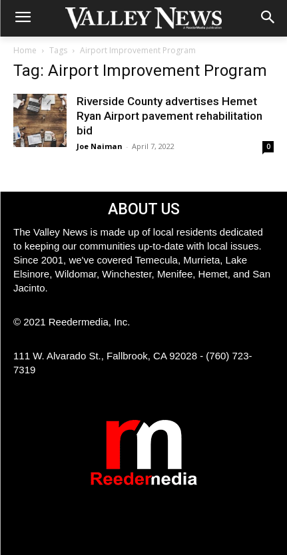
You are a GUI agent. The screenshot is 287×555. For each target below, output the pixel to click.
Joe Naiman (100, 146)
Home (25, 50)
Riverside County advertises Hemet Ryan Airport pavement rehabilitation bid (169, 115)
